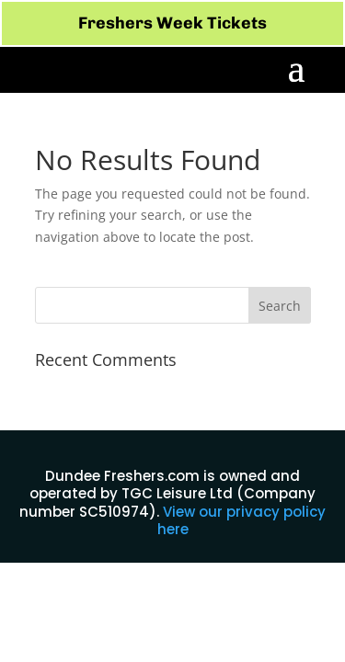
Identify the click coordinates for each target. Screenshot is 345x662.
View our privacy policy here (242, 521)
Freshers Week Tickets (172, 23)
